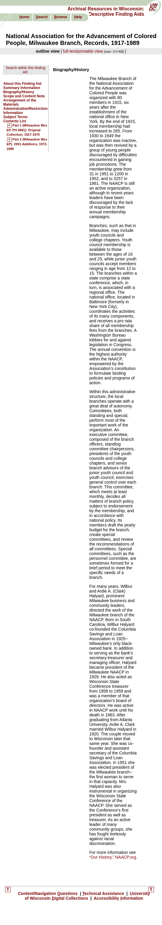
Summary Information (21, 88)
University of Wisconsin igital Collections (87, 896)
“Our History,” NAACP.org (112, 857)
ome (24, 17)
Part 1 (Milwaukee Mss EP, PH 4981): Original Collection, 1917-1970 (27, 130)
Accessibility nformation (118, 898)
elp (78, 17)
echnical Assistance (103, 893)
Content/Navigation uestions (48, 893)
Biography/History (18, 92)
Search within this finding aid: (25, 70)
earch (42, 17)
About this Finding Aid (22, 84)
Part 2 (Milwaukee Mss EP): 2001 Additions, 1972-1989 (27, 144)
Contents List (14, 121)
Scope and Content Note (24, 96)
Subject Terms (15, 117)
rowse (60, 17)
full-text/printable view (83, 51)
